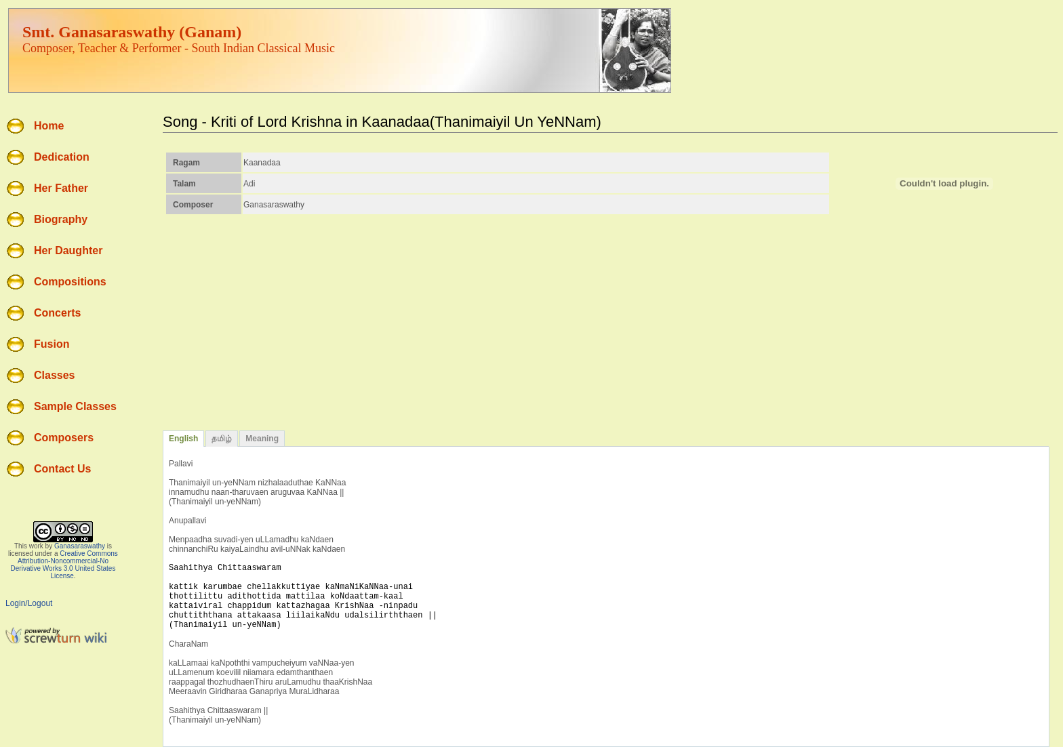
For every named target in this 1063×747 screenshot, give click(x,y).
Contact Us (62, 469)
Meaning (262, 438)
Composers (64, 437)
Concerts (57, 313)
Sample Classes (75, 406)
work (36, 546)
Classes (54, 375)
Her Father (61, 188)
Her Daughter (68, 250)
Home (49, 126)
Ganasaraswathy (79, 546)
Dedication (61, 157)
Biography (60, 219)
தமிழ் (222, 438)
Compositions (70, 281)
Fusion (51, 344)
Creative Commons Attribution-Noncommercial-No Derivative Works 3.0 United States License (64, 565)
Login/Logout (28, 603)
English (183, 438)
